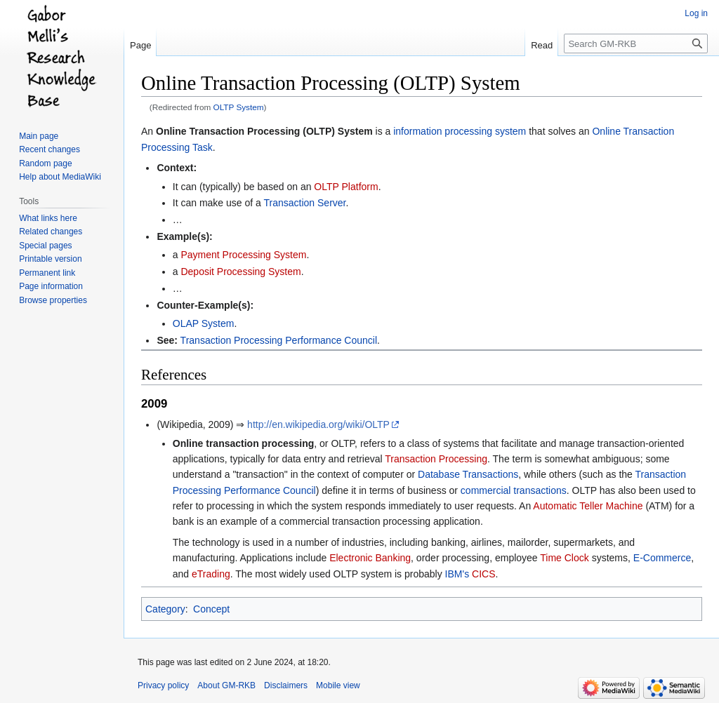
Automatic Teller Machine (587, 505)
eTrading (211, 574)
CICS (483, 574)
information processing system (459, 131)
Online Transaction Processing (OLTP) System (264, 131)
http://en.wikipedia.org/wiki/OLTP (318, 424)
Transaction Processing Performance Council (278, 340)
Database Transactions (468, 474)
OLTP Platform (346, 186)
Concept (211, 609)
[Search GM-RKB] (636, 43)
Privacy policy (163, 685)
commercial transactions (514, 490)
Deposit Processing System (240, 271)
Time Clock (564, 557)
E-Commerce (662, 557)
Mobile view (338, 685)
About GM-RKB (226, 685)
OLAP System (204, 323)
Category (165, 609)
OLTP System (238, 107)
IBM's (457, 574)
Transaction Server (305, 202)
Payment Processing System (243, 254)
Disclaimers (286, 685)
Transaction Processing (436, 458)
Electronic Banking (370, 557)
